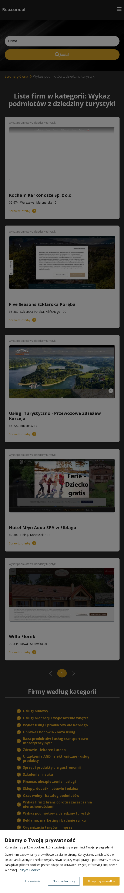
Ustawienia (32, 881)
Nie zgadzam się (64, 881)
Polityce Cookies (29, 870)
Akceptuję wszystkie (101, 881)
